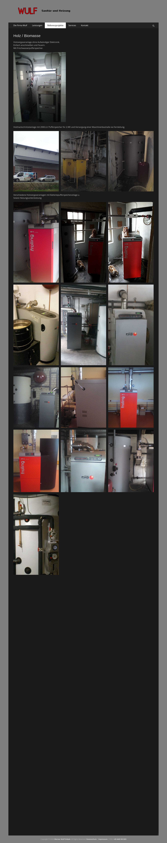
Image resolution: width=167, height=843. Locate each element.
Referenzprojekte (55, 25)
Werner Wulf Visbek (62, 839)
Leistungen (37, 25)
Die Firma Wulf (20, 25)
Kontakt (84, 25)
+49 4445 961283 (119, 839)
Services (72, 25)
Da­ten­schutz (91, 839)
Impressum (103, 839)
